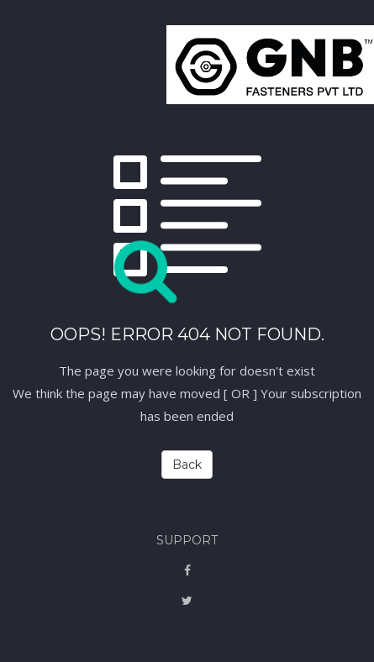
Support (187, 540)
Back (187, 464)
